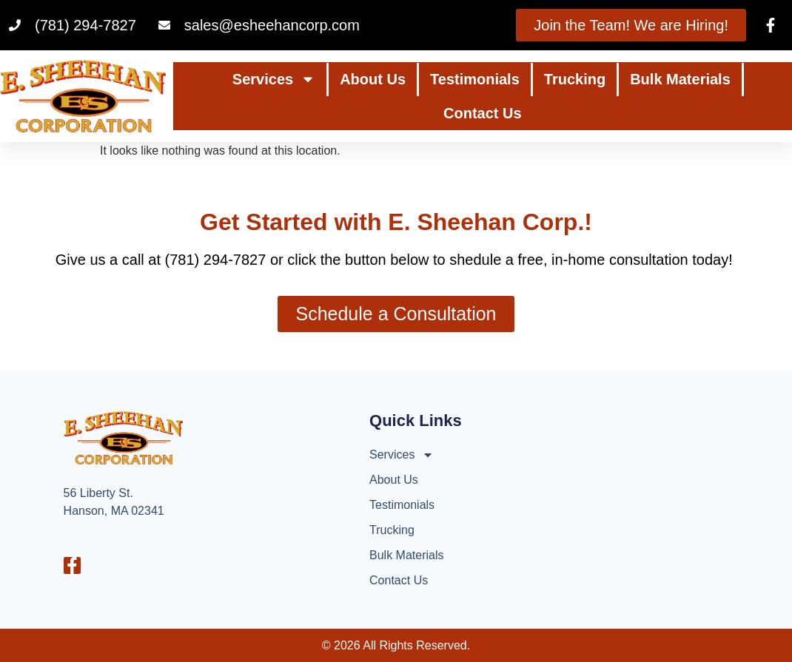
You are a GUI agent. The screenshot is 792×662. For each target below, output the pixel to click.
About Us (373, 79)
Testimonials (475, 79)
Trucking (574, 79)
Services (273, 79)
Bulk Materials (680, 79)
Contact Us (482, 113)
